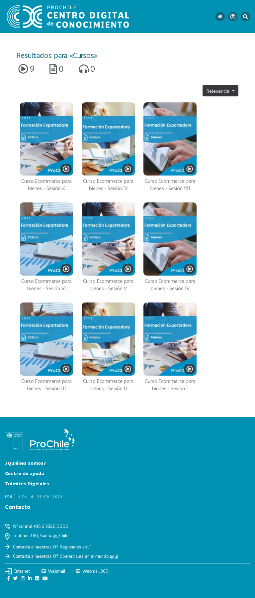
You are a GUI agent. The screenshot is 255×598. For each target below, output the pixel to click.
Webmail (53, 571)
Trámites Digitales (27, 483)
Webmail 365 (92, 571)
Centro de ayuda (24, 473)
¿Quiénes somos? (25, 463)
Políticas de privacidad (33, 496)
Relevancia (219, 91)
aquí (86, 546)
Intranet (17, 571)
